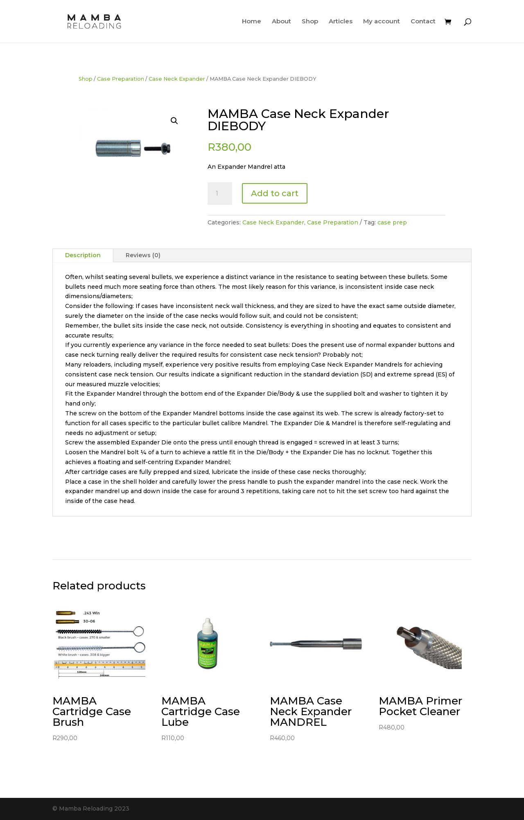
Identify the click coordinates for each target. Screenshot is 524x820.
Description (83, 255)
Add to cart (274, 193)
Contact (423, 21)
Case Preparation (120, 79)
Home (251, 21)
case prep (392, 222)
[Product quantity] (220, 193)
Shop (310, 21)
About (281, 21)
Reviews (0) (143, 255)
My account (381, 21)
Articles (340, 21)
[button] (174, 120)
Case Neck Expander (177, 79)
